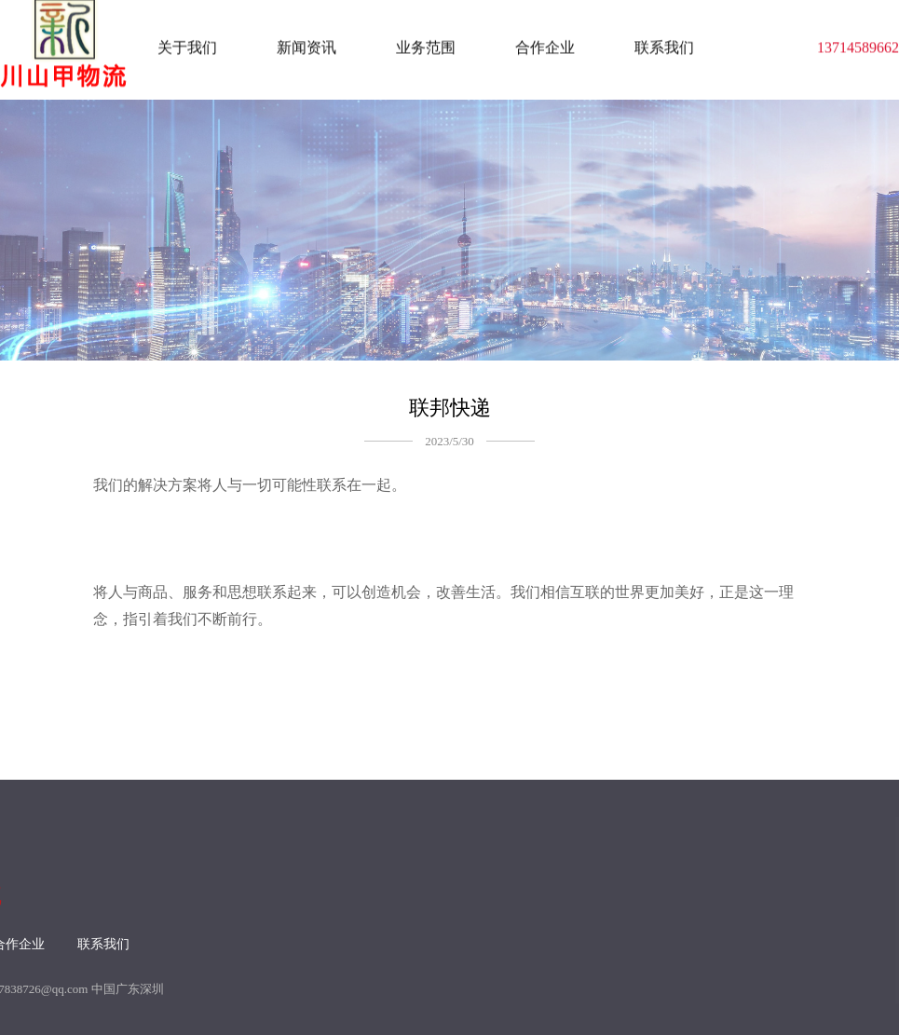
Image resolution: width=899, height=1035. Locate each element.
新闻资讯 (306, 45)
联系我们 (664, 45)
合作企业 (545, 45)
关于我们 (187, 45)
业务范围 (426, 45)
